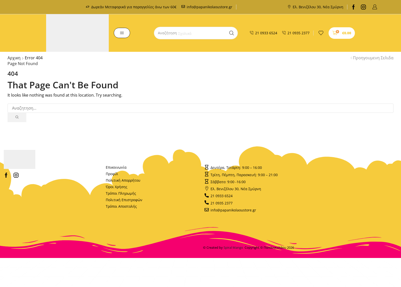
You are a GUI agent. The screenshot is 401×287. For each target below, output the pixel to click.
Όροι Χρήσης (116, 187)
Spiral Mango (234, 247)
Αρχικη (14, 58)
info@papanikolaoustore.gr (209, 7)
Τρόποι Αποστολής (121, 206)
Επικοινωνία (116, 167)
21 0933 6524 (266, 33)
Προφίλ (112, 174)
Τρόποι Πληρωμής (121, 193)
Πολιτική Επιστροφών (124, 200)
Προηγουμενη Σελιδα (373, 58)
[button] (375, 7)
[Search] (232, 33)
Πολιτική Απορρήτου (123, 180)
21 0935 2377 (298, 33)
